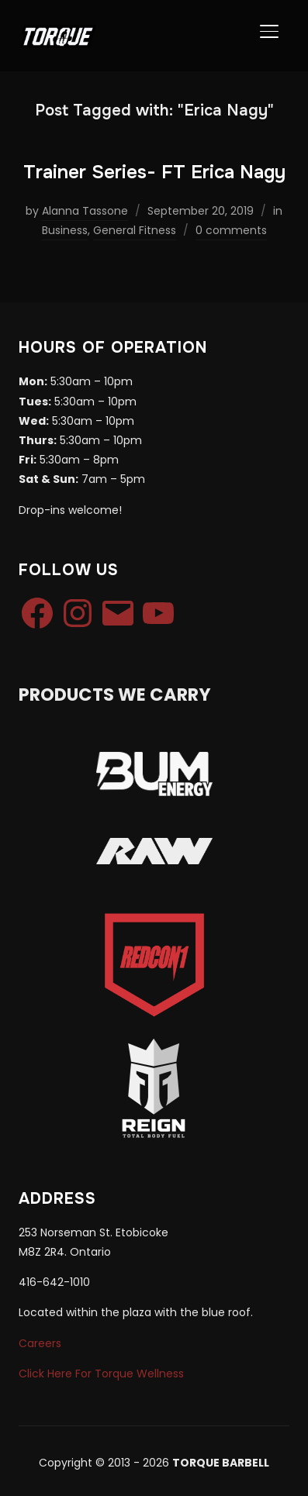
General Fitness (134, 230)
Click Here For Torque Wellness (101, 1373)
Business (65, 230)
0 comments (231, 230)
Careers (40, 1343)
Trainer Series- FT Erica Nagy (154, 172)
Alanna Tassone (85, 211)
